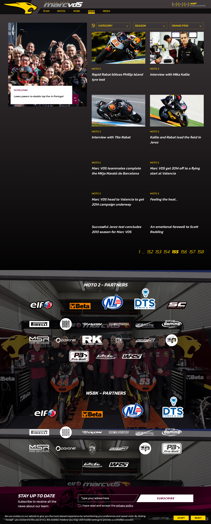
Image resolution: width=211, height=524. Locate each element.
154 (166, 251)
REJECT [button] (198, 517)
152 (150, 251)
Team (46, 11)
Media (106, 11)
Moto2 (61, 11)
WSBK (76, 11)
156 (183, 251)
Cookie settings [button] (161, 518)
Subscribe (165, 498)
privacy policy (124, 505)
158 (200, 251)
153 (158, 251)
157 (192, 251)
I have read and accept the (107, 505)
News (91, 11)
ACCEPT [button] (181, 517)
